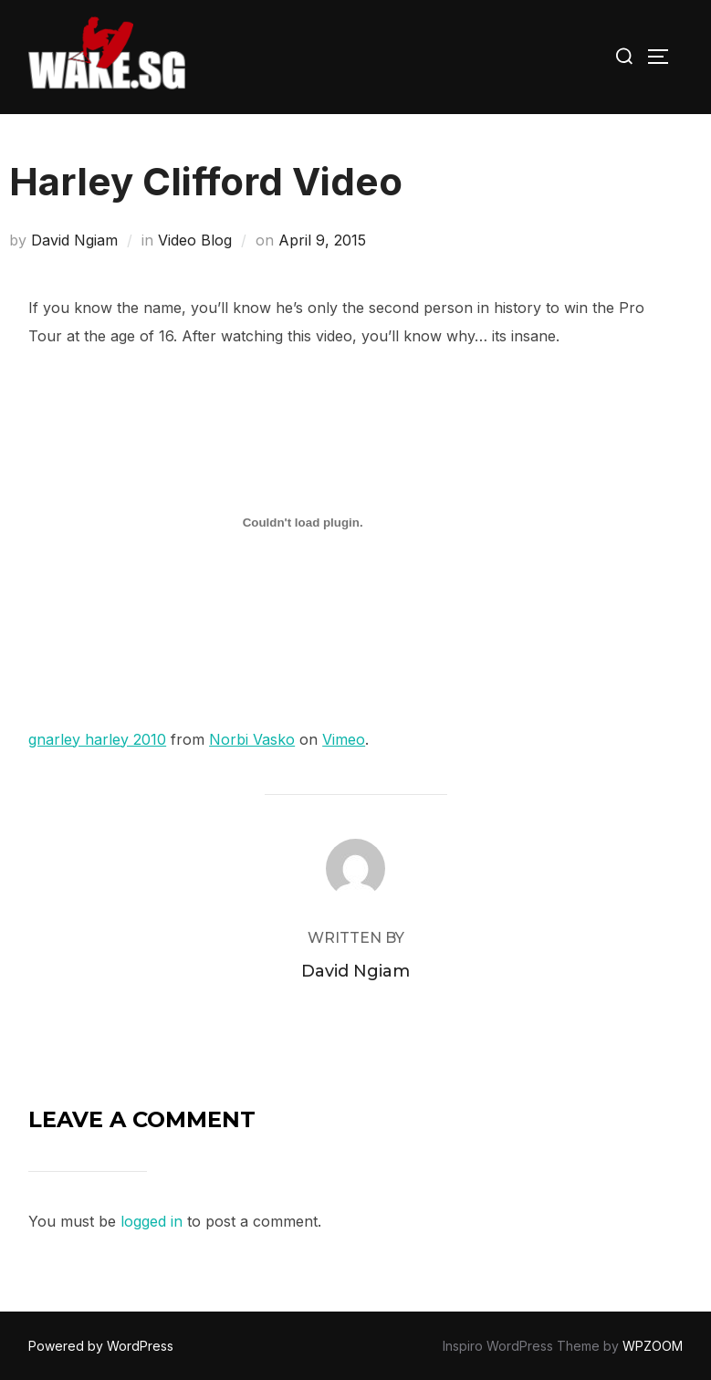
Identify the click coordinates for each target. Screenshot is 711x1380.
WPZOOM (652, 1346)
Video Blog (195, 240)
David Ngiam (74, 240)
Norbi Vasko (252, 739)
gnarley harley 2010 (97, 739)
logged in (151, 1221)
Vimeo (343, 739)
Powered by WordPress (100, 1346)
